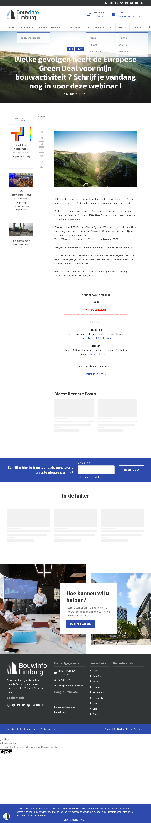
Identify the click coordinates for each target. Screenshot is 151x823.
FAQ (95, 703)
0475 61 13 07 (100, 15)
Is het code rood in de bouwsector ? (21, 244)
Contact (97, 714)
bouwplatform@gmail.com (131, 15)
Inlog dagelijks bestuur (65, 706)
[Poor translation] (8, 751)
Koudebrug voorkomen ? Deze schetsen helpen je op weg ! (21, 152)
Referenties (98, 692)
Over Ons (97, 676)
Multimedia (98, 697)
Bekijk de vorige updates (89, 477)
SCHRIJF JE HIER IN (96, 374)
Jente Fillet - (86, 338)
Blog (95, 708)
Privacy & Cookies (113, 729)
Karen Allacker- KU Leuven (96, 354)
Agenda (96, 681)
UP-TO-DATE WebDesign (133, 729)
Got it (84, 819)
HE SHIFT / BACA (102, 338)
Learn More (71, 819)
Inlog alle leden (61, 712)
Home (71, 49)
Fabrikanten (98, 687)
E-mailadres (84, 462)
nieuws (79, 49)
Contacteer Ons (80, 624)
